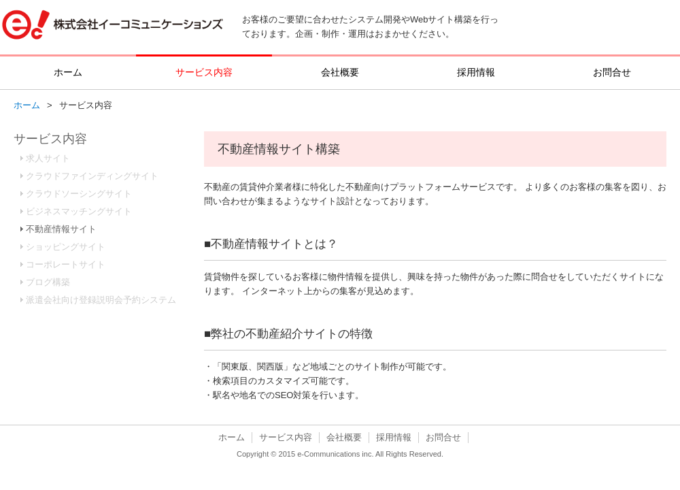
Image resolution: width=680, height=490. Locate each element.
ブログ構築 (48, 282)
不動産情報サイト (61, 229)
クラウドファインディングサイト (92, 176)
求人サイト (48, 158)
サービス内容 (204, 72)
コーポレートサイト (65, 264)
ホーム (68, 72)
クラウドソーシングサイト (79, 194)
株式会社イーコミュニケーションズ (112, 27)
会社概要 (340, 72)
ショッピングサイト (65, 247)
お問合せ (612, 72)
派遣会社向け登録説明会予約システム (101, 300)
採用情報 (476, 72)
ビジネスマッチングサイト (79, 211)
